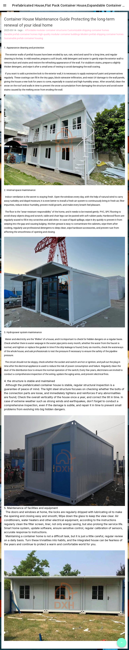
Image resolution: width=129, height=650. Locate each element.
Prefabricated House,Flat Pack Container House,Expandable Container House (69, 5)
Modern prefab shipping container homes (102, 35)
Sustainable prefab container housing (23, 39)
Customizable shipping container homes (88, 31)
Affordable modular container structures (46, 31)
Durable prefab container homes (20, 35)
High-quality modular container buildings (59, 35)
